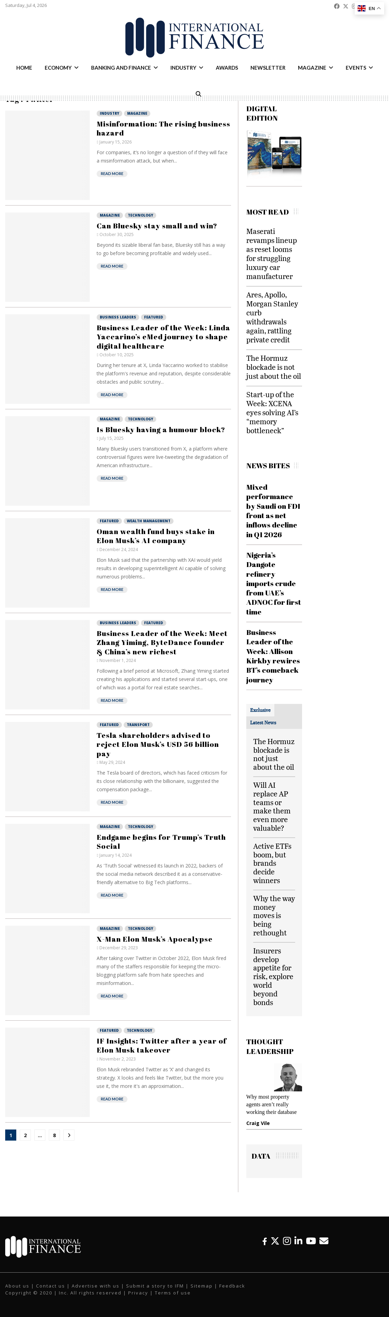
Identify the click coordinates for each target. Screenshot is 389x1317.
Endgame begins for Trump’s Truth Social (161, 841)
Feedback (232, 1286)
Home (24, 67)
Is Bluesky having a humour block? (161, 429)
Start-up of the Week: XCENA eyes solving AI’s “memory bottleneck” (272, 412)
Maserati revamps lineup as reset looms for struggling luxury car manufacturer (271, 253)
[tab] (260, 710)
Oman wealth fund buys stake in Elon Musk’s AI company (156, 535)
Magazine (312, 67)
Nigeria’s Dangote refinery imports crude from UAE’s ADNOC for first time (273, 583)
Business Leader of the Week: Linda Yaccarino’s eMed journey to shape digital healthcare (163, 337)
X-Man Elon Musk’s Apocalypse (155, 939)
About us (17, 1286)
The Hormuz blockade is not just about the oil (273, 367)
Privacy (138, 1293)
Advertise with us (96, 1286)
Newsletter (267, 67)
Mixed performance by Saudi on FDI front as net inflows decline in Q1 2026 (273, 510)
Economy (58, 67)
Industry (183, 67)
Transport (138, 724)
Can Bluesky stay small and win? (157, 225)
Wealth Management (148, 520)
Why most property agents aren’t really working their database (271, 1104)
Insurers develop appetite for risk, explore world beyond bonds (273, 976)
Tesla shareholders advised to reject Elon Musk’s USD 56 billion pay (158, 744)
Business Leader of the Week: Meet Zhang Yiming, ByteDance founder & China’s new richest (162, 642)
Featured (153, 317)
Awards (227, 67)
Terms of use (173, 1293)
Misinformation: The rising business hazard (163, 128)
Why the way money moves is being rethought (274, 915)
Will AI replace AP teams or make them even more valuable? (272, 806)
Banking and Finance (121, 67)
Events (356, 67)
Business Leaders (118, 317)
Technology (140, 215)
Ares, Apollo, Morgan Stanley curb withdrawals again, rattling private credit (272, 316)
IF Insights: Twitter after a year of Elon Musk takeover (162, 1045)
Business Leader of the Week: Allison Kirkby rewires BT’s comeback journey (273, 655)
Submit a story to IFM (155, 1286)
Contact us (50, 1286)
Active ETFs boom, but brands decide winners (272, 863)
